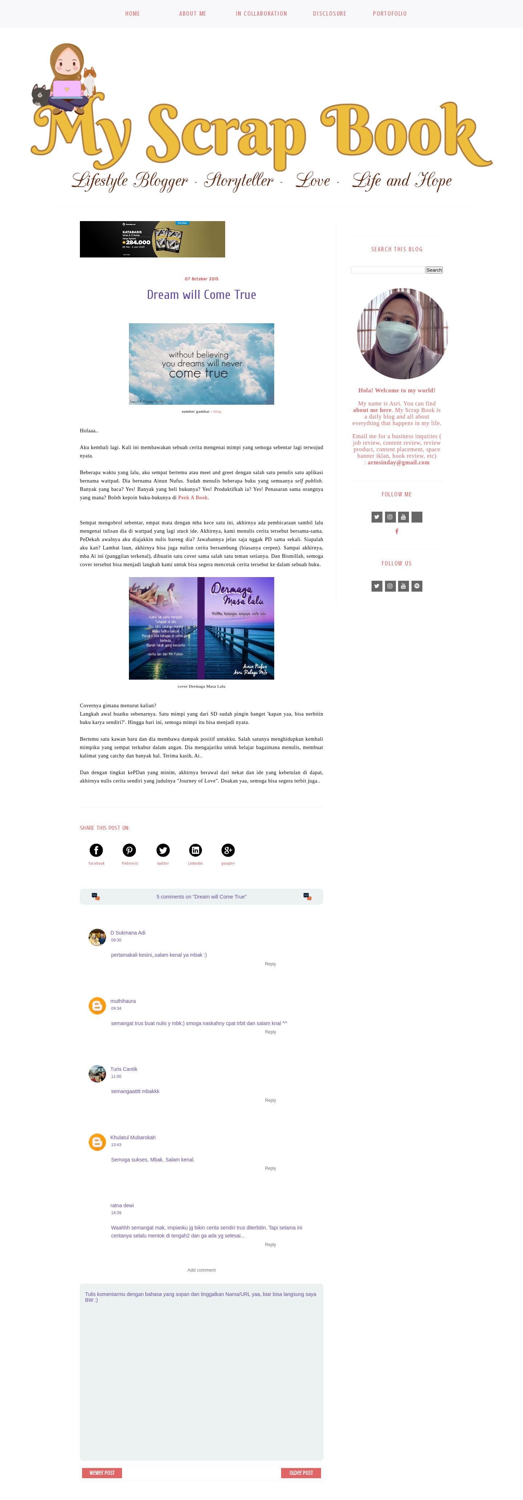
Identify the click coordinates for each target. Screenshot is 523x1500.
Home (132, 13)
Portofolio (390, 13)
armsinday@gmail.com (399, 462)
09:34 (116, 1008)
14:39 (116, 1213)
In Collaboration (261, 13)
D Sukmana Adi (128, 933)
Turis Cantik (123, 1069)
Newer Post (102, 1473)
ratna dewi (122, 1205)
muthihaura (123, 1001)
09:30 (116, 940)
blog (217, 411)
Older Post (301, 1473)
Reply (270, 964)
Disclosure (330, 13)
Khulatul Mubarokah (133, 1137)
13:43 (116, 1145)
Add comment (201, 1270)
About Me (193, 13)
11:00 (116, 1076)
